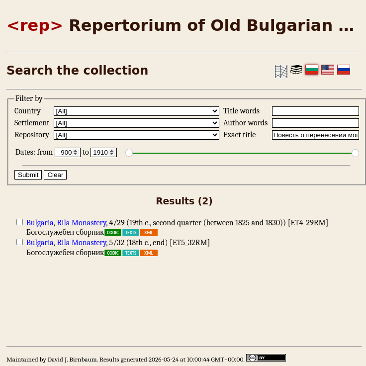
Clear (55, 175)
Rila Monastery (81, 222)
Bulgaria (40, 222)
